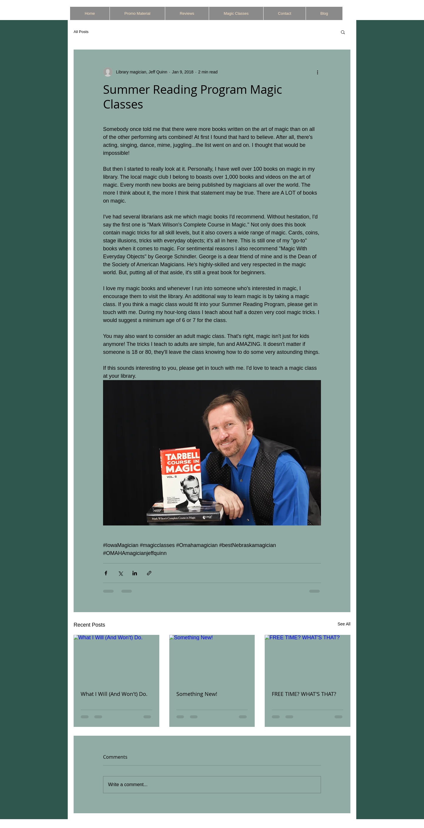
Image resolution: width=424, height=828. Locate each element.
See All (343, 624)
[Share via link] (149, 573)
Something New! (196, 693)
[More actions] (317, 71)
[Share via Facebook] (106, 573)
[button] (343, 31)
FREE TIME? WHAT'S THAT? (304, 693)
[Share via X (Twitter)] (120, 573)
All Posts (81, 31)
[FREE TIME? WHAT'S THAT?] (307, 659)
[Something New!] (212, 659)
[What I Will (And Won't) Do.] (116, 659)
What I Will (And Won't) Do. (114, 693)
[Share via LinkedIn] (135, 573)
